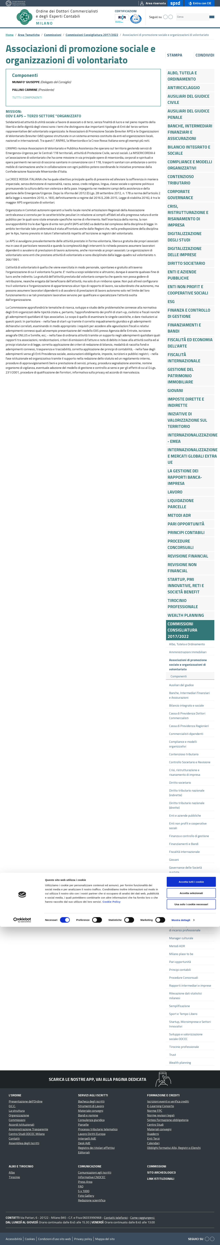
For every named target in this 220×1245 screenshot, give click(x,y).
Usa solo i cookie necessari (191, 1222)
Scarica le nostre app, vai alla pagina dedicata (97, 1079)
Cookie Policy (111, 1219)
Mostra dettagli (181, 1238)
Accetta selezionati (191, 1211)
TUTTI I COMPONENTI (27, 97)
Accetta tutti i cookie (191, 1199)
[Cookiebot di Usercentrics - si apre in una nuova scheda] (22, 1238)
